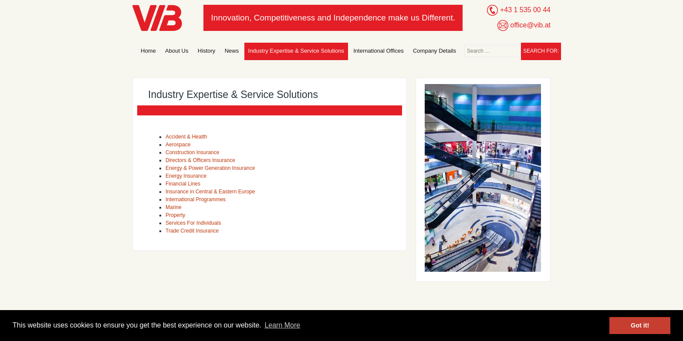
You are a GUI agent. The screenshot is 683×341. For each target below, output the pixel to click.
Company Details (434, 50)
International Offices (378, 50)
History (206, 50)
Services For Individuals (193, 223)
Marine (174, 207)
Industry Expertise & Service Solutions (296, 50)
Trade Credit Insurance (192, 231)
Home (148, 50)
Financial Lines (183, 184)
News (232, 50)
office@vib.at (531, 25)
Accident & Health (186, 137)
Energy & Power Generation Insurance (210, 168)
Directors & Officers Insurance (200, 160)
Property (175, 215)
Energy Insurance (186, 176)
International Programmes (196, 199)
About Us (176, 50)
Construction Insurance (192, 152)
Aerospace (178, 145)
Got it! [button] (640, 325)
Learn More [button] (282, 325)
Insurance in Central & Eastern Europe (210, 192)
